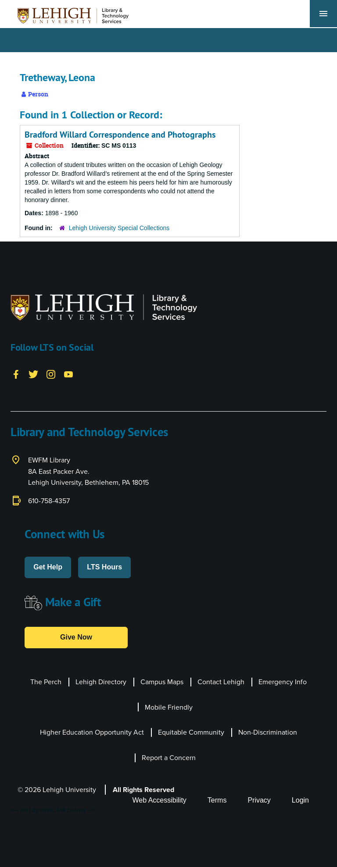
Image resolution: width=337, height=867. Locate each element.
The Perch (45, 682)
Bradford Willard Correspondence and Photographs (120, 134)
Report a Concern (169, 758)
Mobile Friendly (169, 707)
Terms (217, 800)
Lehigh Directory (100, 682)
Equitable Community (191, 732)
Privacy (258, 800)
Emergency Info (282, 682)
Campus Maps (161, 682)
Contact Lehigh (220, 682)
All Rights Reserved (143, 790)
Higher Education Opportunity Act (92, 732)
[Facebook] (16, 373)
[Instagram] (51, 373)
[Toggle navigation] (323, 13)
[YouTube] (68, 373)
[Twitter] (33, 373)
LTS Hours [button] (104, 567)
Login (300, 800)
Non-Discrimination (267, 732)
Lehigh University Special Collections (119, 227)
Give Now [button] (76, 637)
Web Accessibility (159, 800)
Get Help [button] (47, 567)
